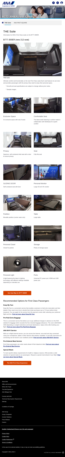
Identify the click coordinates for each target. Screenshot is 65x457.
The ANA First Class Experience (17, 363)
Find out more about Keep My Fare (23, 314)
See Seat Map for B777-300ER (17, 293)
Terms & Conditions (7, 442)
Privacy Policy (5, 433)
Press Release (6, 419)
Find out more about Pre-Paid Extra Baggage (21, 327)
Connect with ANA (7, 396)
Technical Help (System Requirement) (12, 399)
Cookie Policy (5, 436)
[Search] (53, 3)
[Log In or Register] (61, 3)
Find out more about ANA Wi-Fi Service (46, 337)
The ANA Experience (7, 389)
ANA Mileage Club (7, 392)
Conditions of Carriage (8, 406)
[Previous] (5, 22)
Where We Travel (6, 386)
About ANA (5, 381)
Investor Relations (7, 417)
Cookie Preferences (8, 439)
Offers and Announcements (9, 384)
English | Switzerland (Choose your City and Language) (17, 429)
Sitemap (4, 401)
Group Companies (7, 414)
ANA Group (5, 411)
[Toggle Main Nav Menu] (57, 3)
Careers (4, 422)
